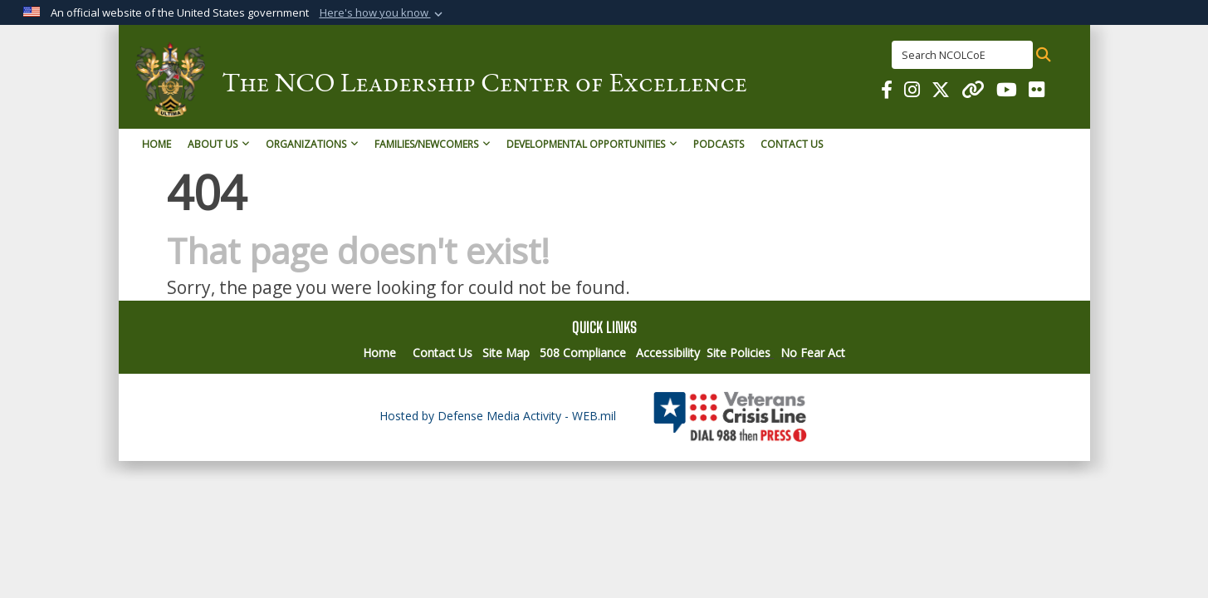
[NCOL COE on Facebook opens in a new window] (887, 92)
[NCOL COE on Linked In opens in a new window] (973, 92)
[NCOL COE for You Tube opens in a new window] (1006, 92)
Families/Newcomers (432, 144)
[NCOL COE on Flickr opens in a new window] (1036, 92)
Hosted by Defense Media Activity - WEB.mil (497, 416)
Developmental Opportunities (591, 144)
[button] (383, 13)
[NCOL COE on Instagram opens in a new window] (912, 92)
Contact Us (792, 144)
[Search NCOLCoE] (962, 55)
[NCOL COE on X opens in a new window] (941, 92)
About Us (218, 144)
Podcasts (718, 144)
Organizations (312, 144)
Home (156, 144)
